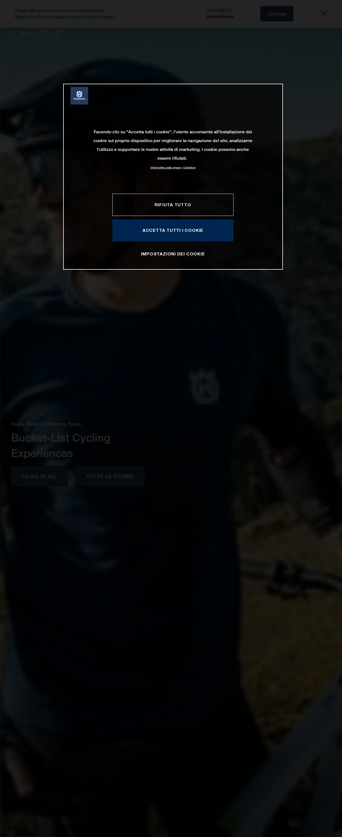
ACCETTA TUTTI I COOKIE (173, 230)
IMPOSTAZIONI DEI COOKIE (173, 253)
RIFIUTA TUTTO (173, 204)
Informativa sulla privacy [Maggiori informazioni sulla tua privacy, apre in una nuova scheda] (166, 167)
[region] (173, 176)
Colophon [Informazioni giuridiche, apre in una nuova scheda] (189, 167)
